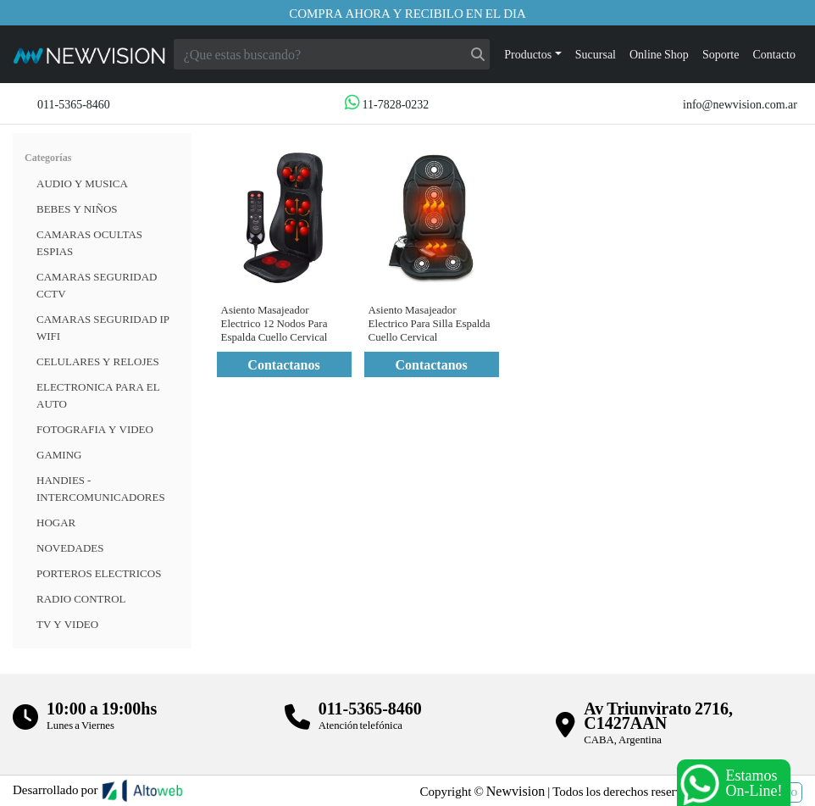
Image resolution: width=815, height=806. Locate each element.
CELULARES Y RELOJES (97, 361)
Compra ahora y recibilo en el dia (407, 12)
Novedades (69, 547)
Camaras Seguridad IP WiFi (102, 327)
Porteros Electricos (98, 573)
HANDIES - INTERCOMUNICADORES (100, 488)
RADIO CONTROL (81, 598)
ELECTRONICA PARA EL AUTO (98, 395)
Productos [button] (528, 54)
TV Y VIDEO (67, 624)
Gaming (58, 454)
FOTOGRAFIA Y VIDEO (94, 429)
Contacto (774, 54)
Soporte (721, 54)
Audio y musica (82, 183)
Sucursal (595, 54)
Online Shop (659, 54)
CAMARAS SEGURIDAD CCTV (96, 285)
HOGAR (55, 522)
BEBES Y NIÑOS (77, 208)
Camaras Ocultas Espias (89, 242)
